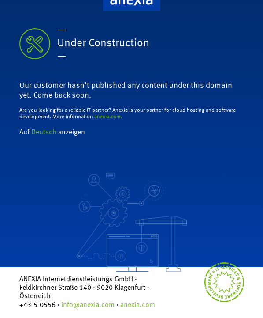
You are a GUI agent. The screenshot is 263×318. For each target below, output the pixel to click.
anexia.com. (108, 117)
